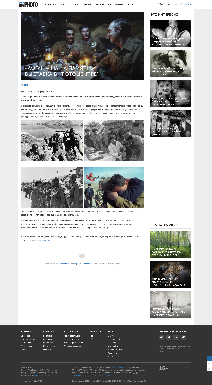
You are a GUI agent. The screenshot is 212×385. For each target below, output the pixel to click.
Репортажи (48, 343)
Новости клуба (114, 339)
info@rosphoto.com (42, 375)
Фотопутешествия (28, 339)
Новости (47, 349)
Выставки (47, 336)
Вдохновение (26, 346)
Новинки (93, 336)
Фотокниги (112, 353)
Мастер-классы (50, 346)
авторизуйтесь (63, 264)
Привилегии (113, 343)
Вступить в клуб (115, 349)
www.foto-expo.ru (43, 240)
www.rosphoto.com (174, 348)
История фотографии (73, 343)
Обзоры (93, 339)
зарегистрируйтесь (83, 264)
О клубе (111, 336)
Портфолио (26, 343)
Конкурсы (47, 339)
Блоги (110, 356)
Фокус (63, 4)
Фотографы (113, 346)
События (50, 4)
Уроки (74, 4)
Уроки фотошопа (71, 339)
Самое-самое (27, 336)
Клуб (130, 4)
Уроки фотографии (72, 336)
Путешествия (103, 4)
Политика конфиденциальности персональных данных (94, 375)
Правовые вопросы (72, 346)
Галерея (119, 4)
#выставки (25, 85)
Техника (86, 4)
